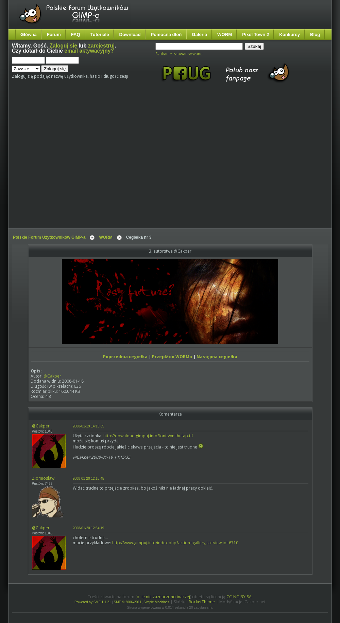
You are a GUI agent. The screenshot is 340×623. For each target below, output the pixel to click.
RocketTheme (202, 602)
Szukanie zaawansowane (179, 54)
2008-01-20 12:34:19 (88, 528)
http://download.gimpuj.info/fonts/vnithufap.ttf (148, 436)
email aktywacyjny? (89, 51)
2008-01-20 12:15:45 (88, 478)
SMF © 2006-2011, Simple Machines (142, 602)
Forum (54, 34)
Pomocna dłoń (166, 34)
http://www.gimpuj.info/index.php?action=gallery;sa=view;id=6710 (175, 543)
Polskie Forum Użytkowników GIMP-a (49, 237)
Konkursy (289, 34)
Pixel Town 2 (255, 34)
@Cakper (52, 376)
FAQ (75, 34)
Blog (315, 34)
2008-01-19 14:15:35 (88, 426)
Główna (28, 34)
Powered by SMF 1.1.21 (92, 602)
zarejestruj (101, 46)
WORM (224, 34)
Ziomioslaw (43, 478)
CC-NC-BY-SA (239, 597)
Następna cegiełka (217, 357)
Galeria (199, 34)
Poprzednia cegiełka (125, 357)
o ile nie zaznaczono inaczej (163, 597)
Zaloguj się (63, 46)
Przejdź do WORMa (172, 357)
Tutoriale (99, 34)
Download (129, 34)
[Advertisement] (64, 161)
